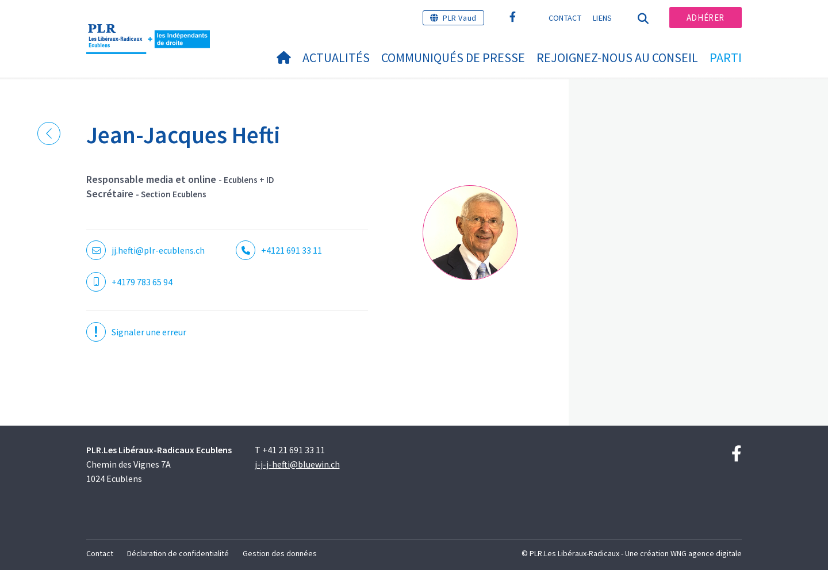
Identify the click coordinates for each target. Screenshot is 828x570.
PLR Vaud (460, 18)
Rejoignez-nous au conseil (617, 57)
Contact (565, 18)
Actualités (336, 57)
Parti (726, 57)
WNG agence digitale (706, 553)
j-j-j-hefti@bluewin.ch (297, 464)
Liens (602, 18)
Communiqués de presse (453, 57)
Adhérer (705, 17)
